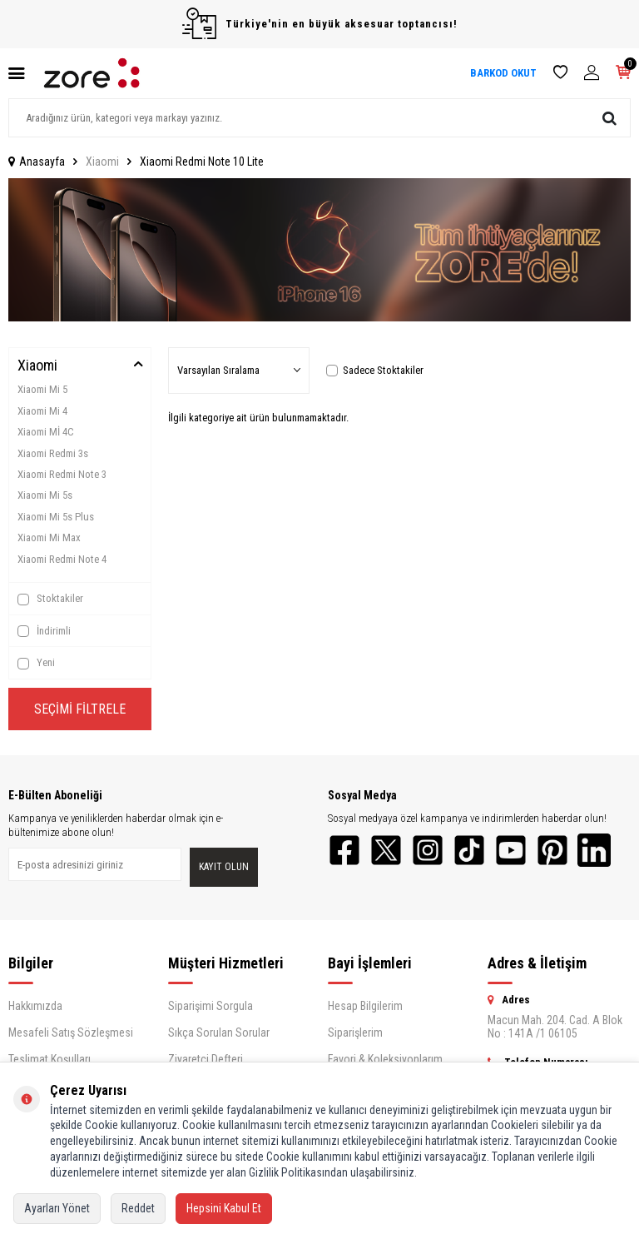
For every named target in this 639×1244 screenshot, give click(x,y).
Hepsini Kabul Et (223, 1208)
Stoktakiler (50, 598)
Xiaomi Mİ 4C (45, 431)
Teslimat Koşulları (49, 1059)
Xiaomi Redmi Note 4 (61, 559)
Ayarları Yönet (57, 1208)
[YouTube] (511, 850)
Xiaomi (102, 161)
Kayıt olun (224, 867)
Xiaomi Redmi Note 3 (61, 474)
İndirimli (44, 631)
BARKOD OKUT (503, 73)
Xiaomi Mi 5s (44, 495)
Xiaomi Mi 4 (42, 411)
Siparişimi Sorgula (210, 1006)
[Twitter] (386, 850)
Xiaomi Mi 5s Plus (55, 516)
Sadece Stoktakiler (375, 370)
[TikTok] (469, 850)
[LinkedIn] (594, 850)
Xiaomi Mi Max (49, 537)
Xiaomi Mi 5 (42, 389)
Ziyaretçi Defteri (205, 1059)
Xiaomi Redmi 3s (52, 453)
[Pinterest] (552, 850)
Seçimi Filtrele (80, 709)
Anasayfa (36, 161)
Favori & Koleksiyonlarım (385, 1059)
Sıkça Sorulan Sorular (219, 1032)
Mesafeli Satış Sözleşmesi (70, 1032)
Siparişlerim (355, 1032)
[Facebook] (344, 850)
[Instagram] (427, 850)
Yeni (36, 662)
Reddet (138, 1208)
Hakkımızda (35, 1006)
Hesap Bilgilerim (365, 1006)
